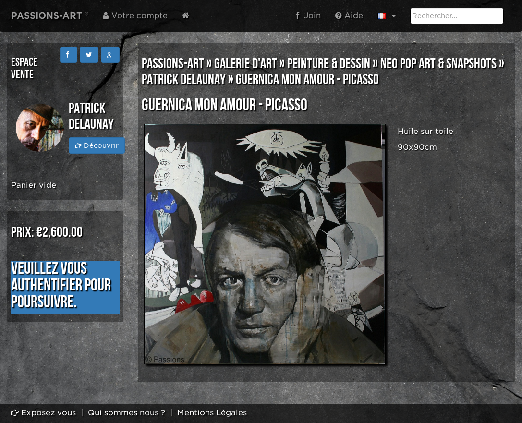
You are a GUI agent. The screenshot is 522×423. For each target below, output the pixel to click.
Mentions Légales (212, 412)
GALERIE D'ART (245, 64)
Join (308, 15)
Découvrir (97, 145)
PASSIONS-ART (173, 64)
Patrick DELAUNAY (184, 79)
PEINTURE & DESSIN (328, 64)
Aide (349, 15)
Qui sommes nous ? (126, 412)
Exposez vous (43, 412)
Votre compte (135, 15)
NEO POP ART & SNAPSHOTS (438, 64)
